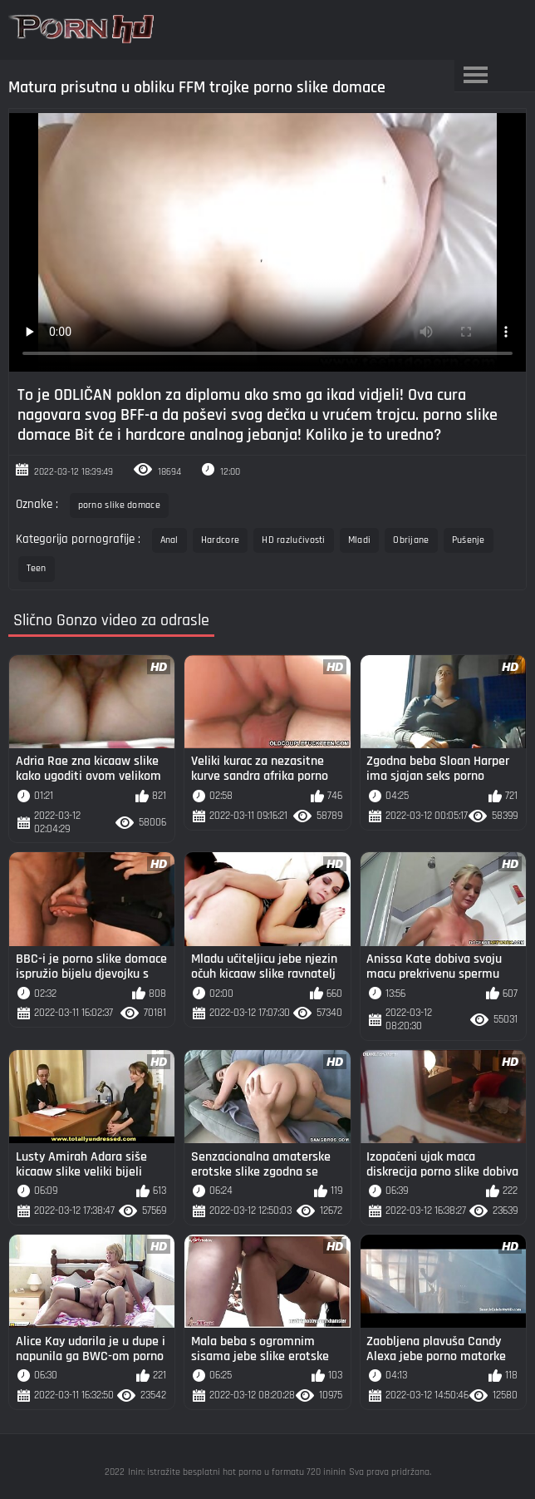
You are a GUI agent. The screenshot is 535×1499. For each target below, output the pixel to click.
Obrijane (411, 540)
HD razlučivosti (294, 540)
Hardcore (220, 540)
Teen (37, 568)
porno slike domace (119, 505)
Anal (169, 540)
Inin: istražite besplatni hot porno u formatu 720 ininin (237, 1472)
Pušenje (468, 540)
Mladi (359, 540)
